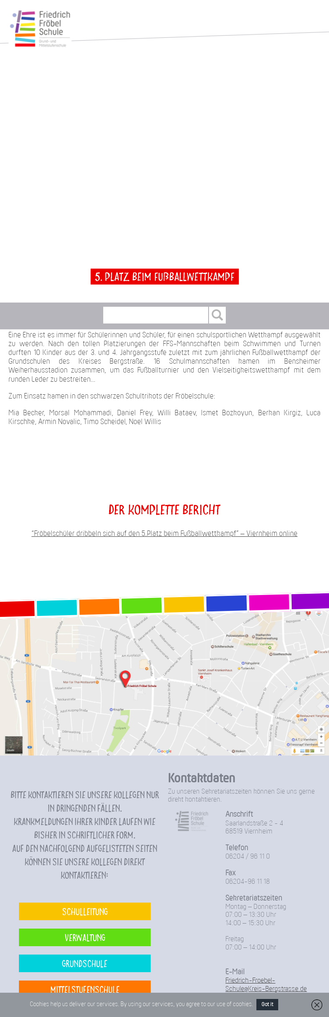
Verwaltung (85, 937)
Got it (267, 1004)
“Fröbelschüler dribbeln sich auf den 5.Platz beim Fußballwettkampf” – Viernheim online (164, 534)
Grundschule (84, 963)
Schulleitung (85, 911)
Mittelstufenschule (85, 989)
